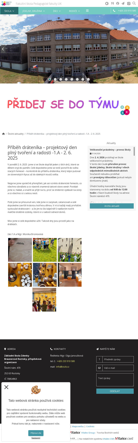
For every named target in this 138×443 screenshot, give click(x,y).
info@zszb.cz (62, 366)
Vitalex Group (88, 432)
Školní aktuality (16, 133)
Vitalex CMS (109, 438)
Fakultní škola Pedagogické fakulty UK (38, 4)
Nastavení (35, 438)
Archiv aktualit (111, 205)
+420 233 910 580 (66, 361)
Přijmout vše (35, 433)
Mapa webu (78, 426)
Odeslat (115, 391)
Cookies (90, 426)
